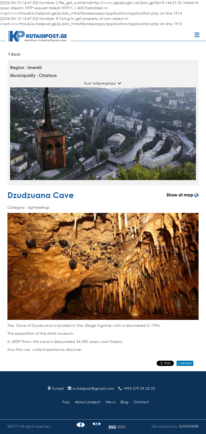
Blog (124, 402)
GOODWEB (188, 426)
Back (13, 54)
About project (87, 402)
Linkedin (185, 363)
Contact (141, 402)
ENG (112, 426)
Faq (66, 402)
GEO (121, 426)
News (110, 402)
